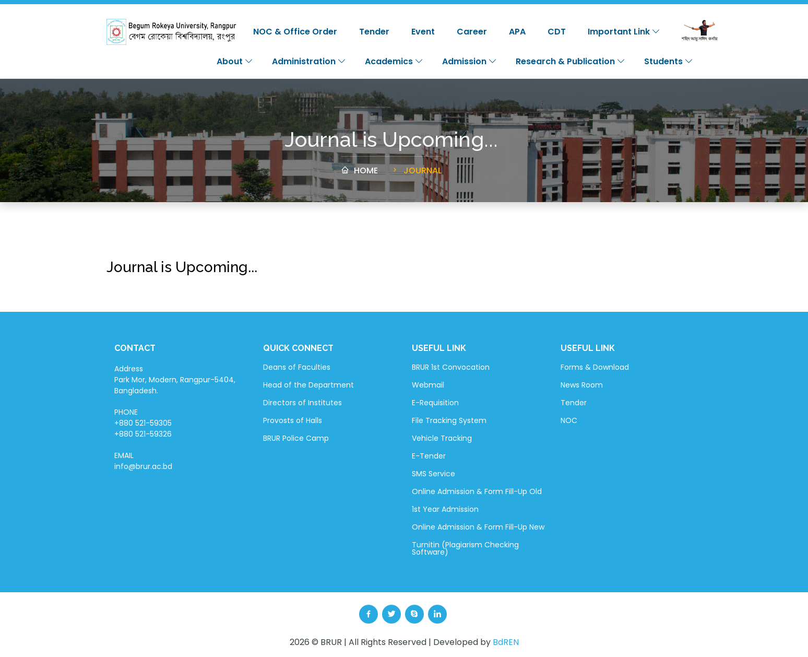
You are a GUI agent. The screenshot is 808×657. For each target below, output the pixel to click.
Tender (374, 32)
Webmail (428, 385)
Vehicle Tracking (442, 438)
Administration (309, 61)
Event (423, 32)
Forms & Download (595, 367)
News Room (582, 385)
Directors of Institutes (302, 402)
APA (517, 32)
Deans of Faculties (296, 367)
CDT (557, 32)
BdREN (506, 642)
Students (668, 61)
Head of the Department (308, 385)
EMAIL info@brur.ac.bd (143, 461)
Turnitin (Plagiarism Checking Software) (465, 548)
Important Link (624, 32)
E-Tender (429, 456)
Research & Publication (570, 61)
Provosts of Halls (292, 420)
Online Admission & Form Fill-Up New (478, 527)
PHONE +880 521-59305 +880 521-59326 (143, 423)
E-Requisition (435, 402)
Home (359, 175)
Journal (416, 175)
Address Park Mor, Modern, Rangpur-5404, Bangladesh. (174, 379)
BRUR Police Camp (296, 438)
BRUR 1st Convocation (451, 367)
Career (472, 32)
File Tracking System (449, 420)
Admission (469, 61)
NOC (569, 420)
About (235, 61)
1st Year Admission (445, 509)
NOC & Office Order (295, 32)
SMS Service (433, 473)
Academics (394, 61)
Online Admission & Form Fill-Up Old (477, 491)
